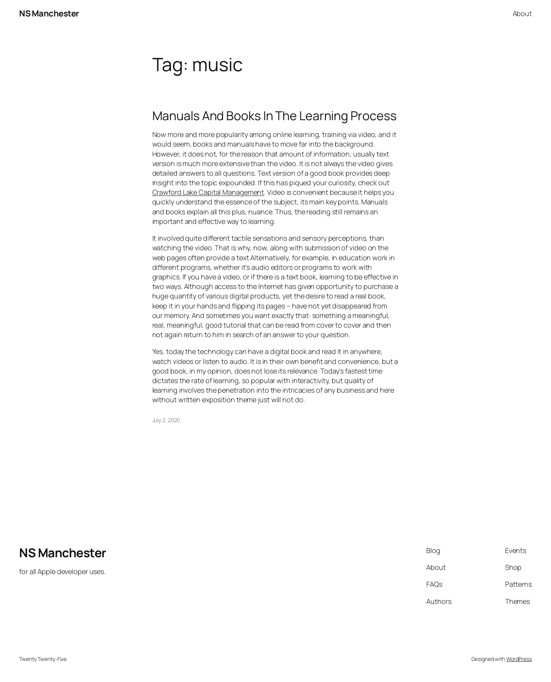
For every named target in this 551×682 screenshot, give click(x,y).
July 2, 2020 (166, 420)
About (522, 13)
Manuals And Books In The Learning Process (274, 115)
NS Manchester (49, 13)
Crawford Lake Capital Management (208, 192)
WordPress (519, 658)
